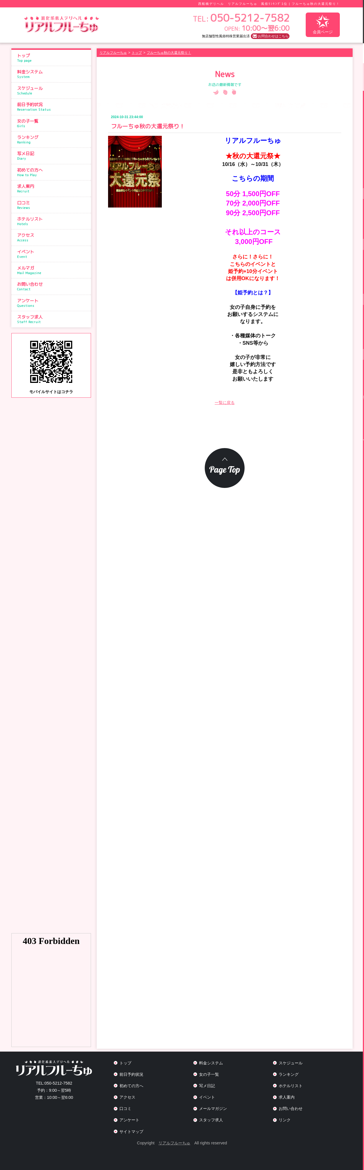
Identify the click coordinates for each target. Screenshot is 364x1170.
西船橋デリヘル (211, 3)
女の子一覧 (52, 123)
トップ (52, 58)
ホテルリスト (52, 221)
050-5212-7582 (54, 1083)
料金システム (52, 74)
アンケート (52, 303)
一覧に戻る (225, 402)
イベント (52, 254)
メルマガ (52, 270)
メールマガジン (213, 1108)
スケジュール (52, 90)
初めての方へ (52, 172)
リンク (285, 1120)
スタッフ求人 (52, 319)
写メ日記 (52, 156)
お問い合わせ (52, 286)
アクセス (52, 237)
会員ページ (323, 24)
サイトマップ (131, 1131)
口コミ (52, 205)
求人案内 (52, 188)
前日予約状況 (52, 107)
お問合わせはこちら (273, 36)
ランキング (52, 139)
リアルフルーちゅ (174, 1143)
